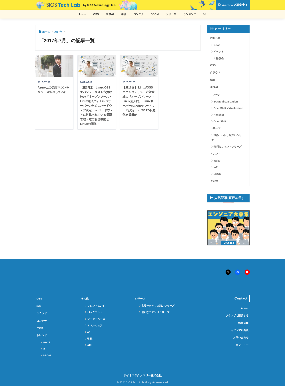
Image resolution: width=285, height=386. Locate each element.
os (88, 332)
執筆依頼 (243, 322)
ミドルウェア (95, 325)
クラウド (215, 72)
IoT (216, 167)
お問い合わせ (240, 337)
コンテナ (138, 14)
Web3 (217, 160)
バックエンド (95, 312)
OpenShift (220, 121)
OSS (96, 14)
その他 (214, 180)
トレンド (215, 153)
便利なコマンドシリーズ (228, 146)
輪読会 (220, 58)
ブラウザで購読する (237, 315)
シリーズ (171, 14)
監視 (89, 338)
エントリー (242, 344)
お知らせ (215, 38)
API (89, 345)
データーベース (96, 318)
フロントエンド (96, 305)
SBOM (155, 14)
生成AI (110, 14)
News (217, 45)
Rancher (219, 114)
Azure (82, 14)
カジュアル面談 (239, 330)
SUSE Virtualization (226, 101)
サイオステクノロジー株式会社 (142, 375)
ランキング (189, 14)
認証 (123, 14)
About (244, 308)
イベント (219, 51)
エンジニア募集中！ (233, 4)
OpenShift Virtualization (228, 108)
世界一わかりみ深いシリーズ (227, 137)
